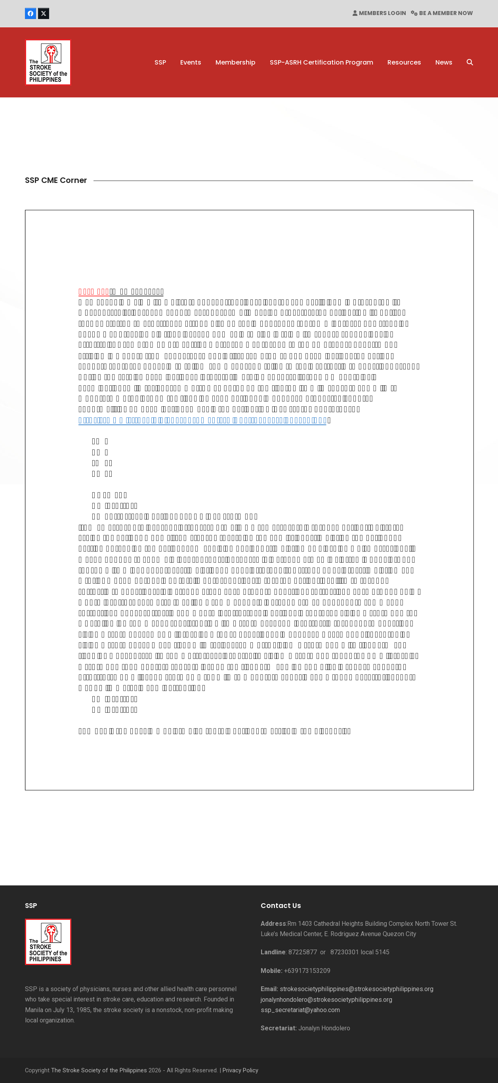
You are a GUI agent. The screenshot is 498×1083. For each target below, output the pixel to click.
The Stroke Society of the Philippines (99, 1070)
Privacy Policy (240, 1070)
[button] (470, 62)
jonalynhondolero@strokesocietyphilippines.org (326, 999)
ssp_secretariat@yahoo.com (300, 1010)
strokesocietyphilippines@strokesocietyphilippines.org (356, 989)
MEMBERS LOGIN (382, 13)
